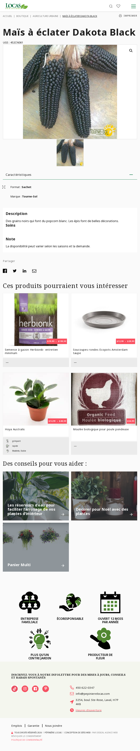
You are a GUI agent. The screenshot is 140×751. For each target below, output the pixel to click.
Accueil (7, 16)
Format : (15, 187)
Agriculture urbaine (45, 16)
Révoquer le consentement (26, 736)
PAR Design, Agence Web (105, 732)
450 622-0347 (82, 687)
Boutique (22, 16)
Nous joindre (53, 725)
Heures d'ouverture (86, 710)
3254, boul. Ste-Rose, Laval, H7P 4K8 (94, 702)
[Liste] (118, 6)
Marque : (15, 196)
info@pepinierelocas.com (90, 693)
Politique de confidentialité (26, 740)
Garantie (33, 725)
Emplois (16, 725)
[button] (131, 50)
